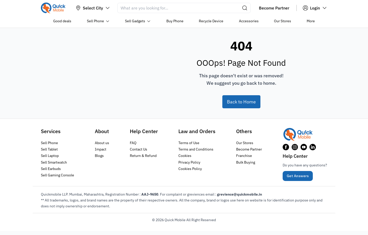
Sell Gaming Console (57, 175)
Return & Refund (143, 155)
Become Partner (249, 149)
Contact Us (138, 149)
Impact (100, 149)
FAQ (133, 143)
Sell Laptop (50, 155)
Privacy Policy (189, 162)
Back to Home (241, 102)
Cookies (184, 155)
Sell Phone (49, 143)
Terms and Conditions (195, 149)
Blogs (99, 155)
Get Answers (298, 176)
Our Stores (244, 143)
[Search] (184, 8)
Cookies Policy (190, 168)
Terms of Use (188, 143)
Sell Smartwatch (54, 162)
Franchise (244, 155)
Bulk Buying (245, 162)
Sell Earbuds (51, 168)
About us (102, 143)
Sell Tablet (49, 149)
